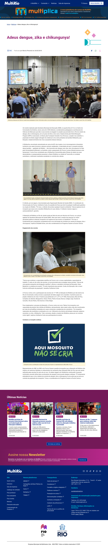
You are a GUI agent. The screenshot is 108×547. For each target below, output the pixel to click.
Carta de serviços (53, 481)
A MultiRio (35, 3)
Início (8, 24)
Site (8, 477)
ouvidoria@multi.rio (77, 491)
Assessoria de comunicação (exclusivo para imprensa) (85, 496)
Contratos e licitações (54, 500)
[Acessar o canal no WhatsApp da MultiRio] (97, 471)
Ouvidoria (74, 488)
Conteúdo (45, 3)
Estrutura (9, 484)
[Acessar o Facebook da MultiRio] (94, 471)
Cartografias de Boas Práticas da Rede (32, 485)
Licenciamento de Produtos (12, 508)
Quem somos (11, 481)
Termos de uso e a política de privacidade (55, 509)
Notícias (54, 3)
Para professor (11, 493)
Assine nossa (26, 455)
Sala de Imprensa (64, 3)
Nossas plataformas (30, 477)
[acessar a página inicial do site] (11, 3)
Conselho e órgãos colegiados (56, 487)
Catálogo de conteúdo (13, 490)
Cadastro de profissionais (55, 503)
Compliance (51, 484)
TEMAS (26, 495)
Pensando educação (13, 504)
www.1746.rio (79, 514)
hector (26, 489)
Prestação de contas (54, 493)
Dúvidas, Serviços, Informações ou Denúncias (82, 507)
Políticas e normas (53, 490)
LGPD (49, 506)
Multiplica (27, 492)
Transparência (52, 477)
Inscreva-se (82, 460)
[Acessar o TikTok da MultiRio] (90, 471)
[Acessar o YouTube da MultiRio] (84, 471)
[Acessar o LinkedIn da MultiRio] (100, 471)
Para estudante (11, 495)
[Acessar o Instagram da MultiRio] (87, 471)
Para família (10, 498)
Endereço (74, 477)
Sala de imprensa (12, 487)
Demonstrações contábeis (55, 496)
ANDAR (26, 481)
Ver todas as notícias (54, 444)
